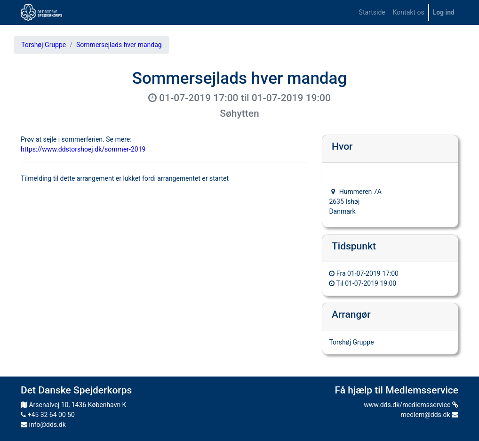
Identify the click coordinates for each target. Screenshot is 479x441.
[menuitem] (372, 12)
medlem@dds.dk (429, 414)
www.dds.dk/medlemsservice (411, 405)
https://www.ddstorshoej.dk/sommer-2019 (83, 149)
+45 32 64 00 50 (48, 414)
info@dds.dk (43, 424)
